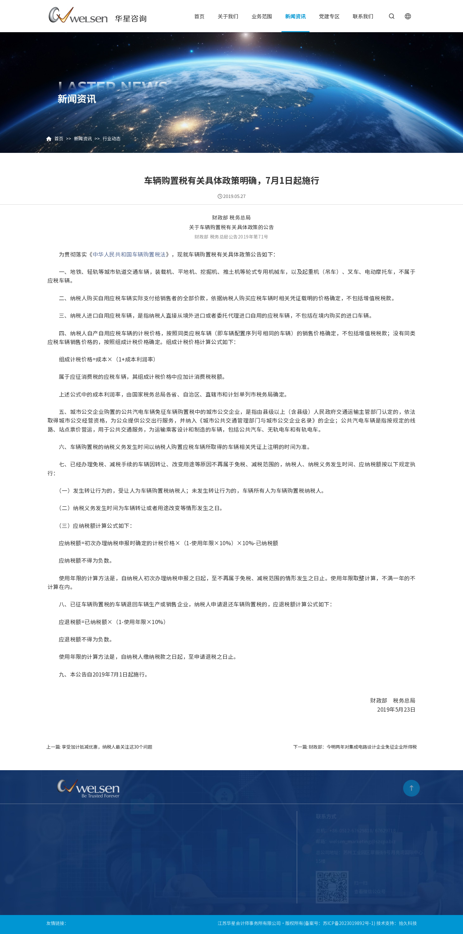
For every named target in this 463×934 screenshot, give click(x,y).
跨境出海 (208, 841)
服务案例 (208, 885)
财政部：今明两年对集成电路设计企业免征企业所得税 (363, 746)
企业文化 (110, 841)
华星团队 (110, 852)
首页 (199, 16)
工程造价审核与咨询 (219, 830)
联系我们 (363, 16)
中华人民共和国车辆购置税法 (129, 254)
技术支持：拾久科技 (396, 920)
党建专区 (329, 16)
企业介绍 (110, 830)
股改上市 (163, 841)
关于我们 (228, 16)
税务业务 (163, 863)
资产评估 (208, 852)
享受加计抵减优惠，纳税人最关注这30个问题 (107, 746)
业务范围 (261, 16)
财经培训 (208, 863)
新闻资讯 (295, 16)
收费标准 (110, 874)
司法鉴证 (163, 852)
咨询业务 (163, 874)
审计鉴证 (163, 830)
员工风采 (110, 863)
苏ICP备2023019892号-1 (348, 920)
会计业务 (163, 885)
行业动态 (112, 138)
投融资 (206, 874)
